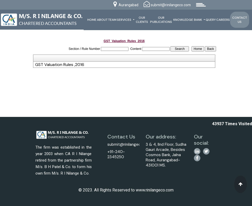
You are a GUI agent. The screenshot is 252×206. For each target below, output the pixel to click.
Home (91, 20)
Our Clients (142, 20)
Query (211, 20)
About (102, 20)
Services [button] (124, 20)
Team (112, 20)
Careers (223, 20)
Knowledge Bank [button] (188, 20)
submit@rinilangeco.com (129, 144)
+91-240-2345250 (116, 154)
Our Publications (161, 20)
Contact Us (239, 20)
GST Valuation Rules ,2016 (59, 65)
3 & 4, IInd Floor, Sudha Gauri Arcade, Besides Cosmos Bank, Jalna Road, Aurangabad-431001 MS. (166, 155)
